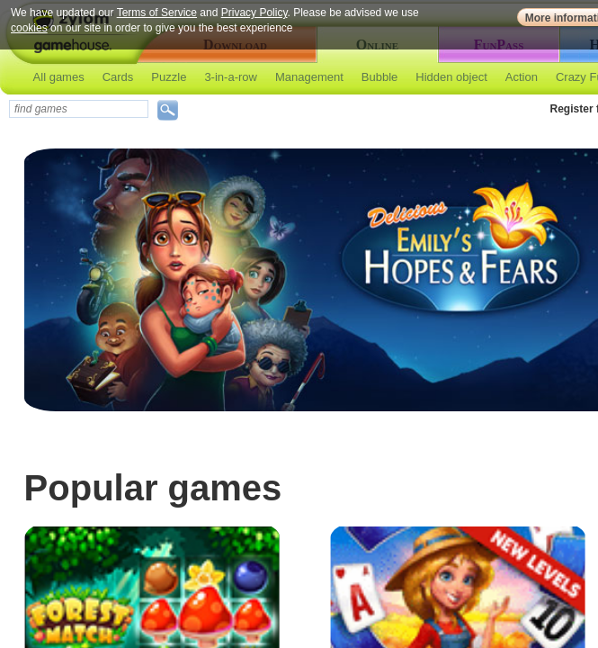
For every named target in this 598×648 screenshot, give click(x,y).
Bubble (379, 77)
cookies (29, 28)
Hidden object (451, 77)
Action (521, 77)
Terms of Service (157, 12)
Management (309, 77)
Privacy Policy (254, 12)
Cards (118, 77)
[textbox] (78, 109)
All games (59, 77)
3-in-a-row (230, 77)
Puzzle (168, 77)
